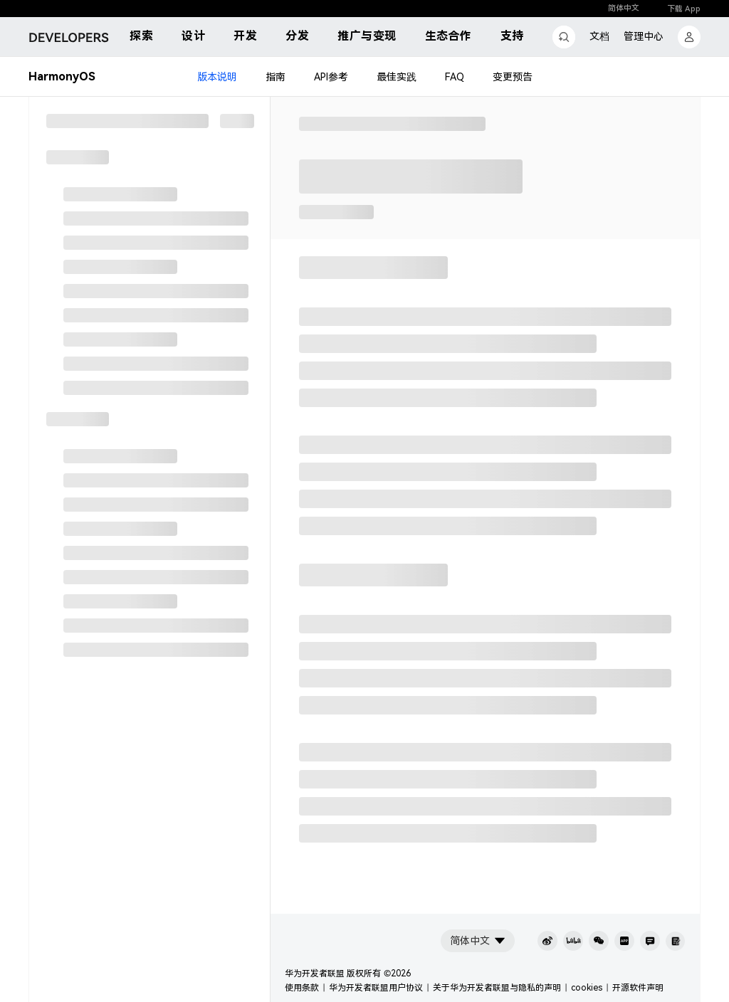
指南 (275, 77)
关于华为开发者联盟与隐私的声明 (497, 988)
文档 (599, 36)
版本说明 (217, 77)
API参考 (331, 77)
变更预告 (513, 77)
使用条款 (302, 988)
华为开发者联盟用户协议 (376, 988)
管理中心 (644, 36)
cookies (586, 988)
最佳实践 (396, 77)
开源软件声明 (638, 988)
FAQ (454, 77)
